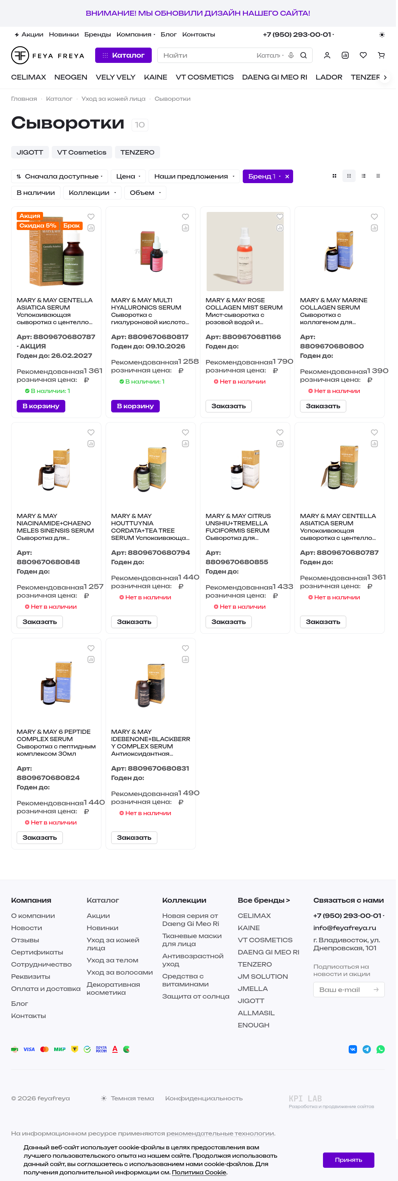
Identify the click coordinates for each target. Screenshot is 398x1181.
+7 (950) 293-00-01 (297, 34)
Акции (98, 915)
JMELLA (253, 988)
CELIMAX (254, 915)
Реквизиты (30, 976)
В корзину (41, 406)
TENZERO (255, 964)
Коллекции (184, 900)
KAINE (249, 928)
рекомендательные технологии (220, 1133)
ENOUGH (254, 1025)
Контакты (28, 1015)
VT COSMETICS (265, 940)
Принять (348, 1160)
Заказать (229, 406)
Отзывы (25, 940)
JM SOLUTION (263, 976)
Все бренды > (264, 900)
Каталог (103, 900)
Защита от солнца (196, 996)
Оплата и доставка (46, 988)
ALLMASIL (256, 1013)
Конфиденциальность (204, 1098)
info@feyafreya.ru (344, 928)
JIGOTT (251, 1000)
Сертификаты (37, 952)
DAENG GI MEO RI (268, 952)
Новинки (102, 928)
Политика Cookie (199, 1172)
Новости (26, 928)
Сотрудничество (41, 964)
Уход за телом (113, 960)
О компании (33, 915)
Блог (19, 1003)
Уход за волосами (120, 972)
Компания (31, 900)
